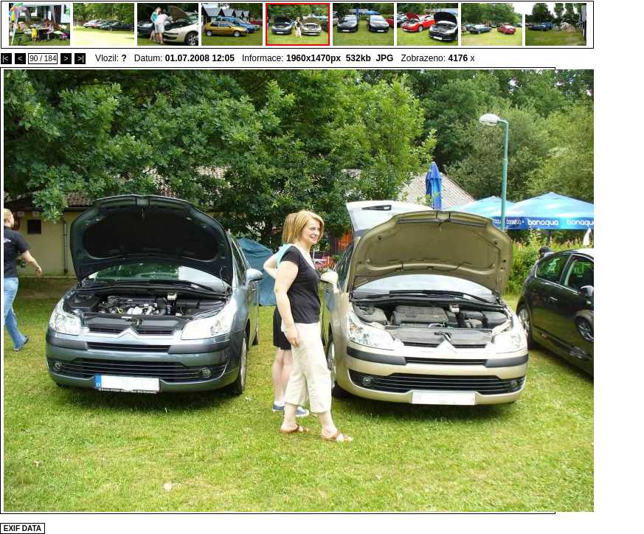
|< (6, 59)
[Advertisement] (414, 373)
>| (80, 59)
